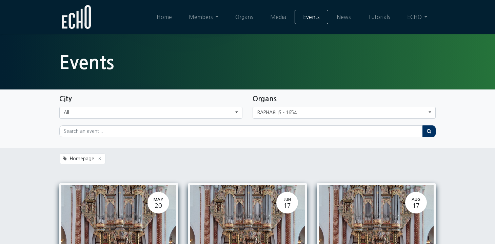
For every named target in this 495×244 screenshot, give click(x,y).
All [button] (66, 112)
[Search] (429, 131)
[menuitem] (164, 17)
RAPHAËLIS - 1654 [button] (277, 112)
